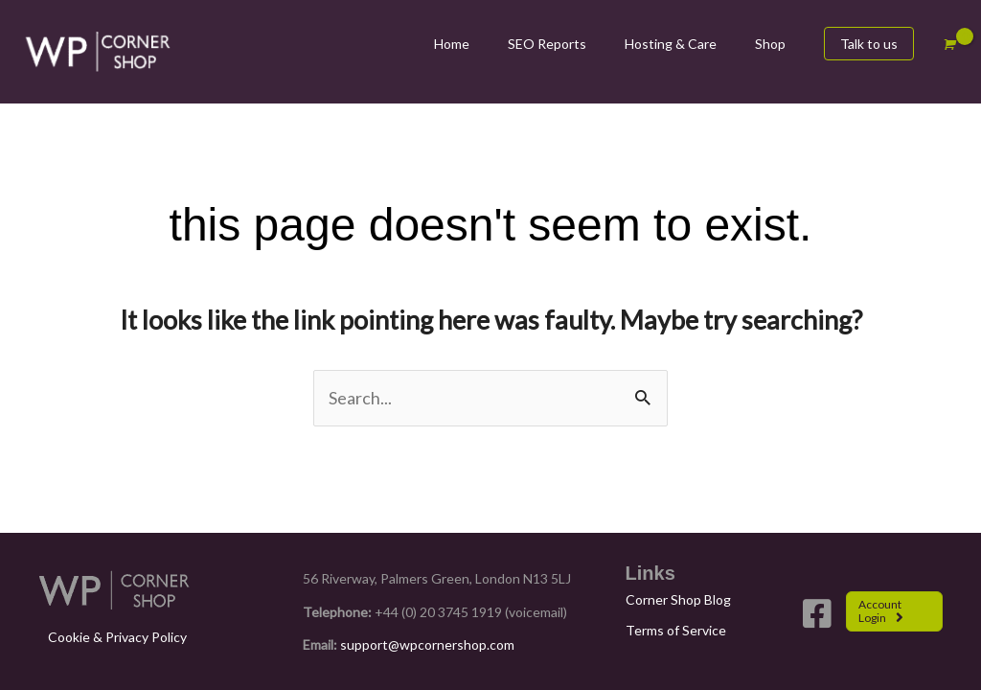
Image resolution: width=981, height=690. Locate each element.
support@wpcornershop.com (427, 644)
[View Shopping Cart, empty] (947, 44)
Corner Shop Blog (678, 599)
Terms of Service (676, 630)
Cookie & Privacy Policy (117, 637)
